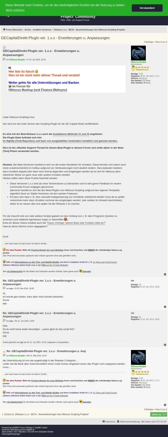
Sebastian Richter (46, 432)
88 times (146, 83)
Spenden (85, 270)
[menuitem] (128, 421)
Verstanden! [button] (147, 7)
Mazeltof (22, 432)
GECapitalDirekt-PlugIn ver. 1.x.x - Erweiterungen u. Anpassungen (55, 38)
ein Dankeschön (15, 271)
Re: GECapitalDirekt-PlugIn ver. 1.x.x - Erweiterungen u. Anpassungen (39, 282)
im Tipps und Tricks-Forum (105, 262)
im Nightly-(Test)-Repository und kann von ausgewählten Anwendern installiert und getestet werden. (60, 140)
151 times (146, 81)
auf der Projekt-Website (55, 265)
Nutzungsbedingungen (11, 434)
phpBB (15, 428)
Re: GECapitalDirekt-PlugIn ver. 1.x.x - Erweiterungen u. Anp (46, 351)
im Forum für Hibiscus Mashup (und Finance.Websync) (38, 88)
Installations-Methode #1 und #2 (71, 134)
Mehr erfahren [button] (15, 10)
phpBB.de (30, 430)
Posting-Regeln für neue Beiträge (47, 250)
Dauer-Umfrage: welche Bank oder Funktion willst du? (76, 222)
